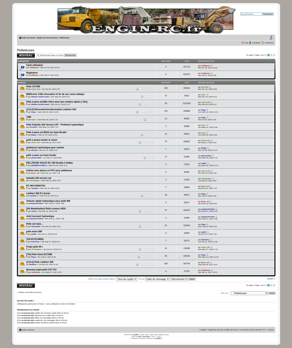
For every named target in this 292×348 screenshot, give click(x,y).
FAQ (246, 43)
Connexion (269, 43)
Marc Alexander (144, 336)
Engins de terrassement (47, 38)
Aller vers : (225, 293)
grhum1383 (36, 158)
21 (153, 89)
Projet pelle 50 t (34, 246)
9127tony (35, 242)
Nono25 (204, 87)
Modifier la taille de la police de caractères (271, 38)
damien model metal (40, 97)
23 (149, 112)
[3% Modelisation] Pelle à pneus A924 (46, 208)
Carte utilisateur (34, 65)
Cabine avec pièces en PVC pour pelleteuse (49, 170)
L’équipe (203, 330)
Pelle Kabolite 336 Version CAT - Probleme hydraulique (55, 124)
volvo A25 (35, 89)
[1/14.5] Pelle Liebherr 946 (39, 262)
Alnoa (33, 211)
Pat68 (203, 148)
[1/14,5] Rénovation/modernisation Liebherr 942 (51, 109)
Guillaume (33, 67)
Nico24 (34, 150)
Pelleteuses (64, 38)
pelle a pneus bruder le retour (41, 140)
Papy (33, 112)
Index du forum (28, 38)
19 (146, 89)
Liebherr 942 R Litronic (38, 193)
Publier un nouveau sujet (26, 55)
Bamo (33, 135)
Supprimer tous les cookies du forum (223, 330)
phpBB (135, 335)
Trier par (153, 279)
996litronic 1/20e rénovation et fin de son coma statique (55, 94)
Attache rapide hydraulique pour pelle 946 (48, 201)
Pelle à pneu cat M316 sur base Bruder (46, 132)
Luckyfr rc (33, 196)
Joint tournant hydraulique (40, 216)
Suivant (270, 279)
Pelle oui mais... (34, 224)
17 (146, 264)
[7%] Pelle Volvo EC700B (39, 254)
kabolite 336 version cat (38, 178)
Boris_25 (35, 173)
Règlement (32, 72)
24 (153, 112)
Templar (34, 188)
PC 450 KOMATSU (35, 185)
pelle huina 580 (34, 231)
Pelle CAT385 (33, 86)
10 (153, 257)
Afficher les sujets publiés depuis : (112, 279)
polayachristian (36, 203)
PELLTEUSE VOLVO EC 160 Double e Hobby (49, 163)
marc (203, 95)
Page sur (260, 55)
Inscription (256, 43)
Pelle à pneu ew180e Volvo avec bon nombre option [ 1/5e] (56, 101)
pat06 (33, 234)
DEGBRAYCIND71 (39, 165)
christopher (34, 180)
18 (149, 264)
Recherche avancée (265, 17)
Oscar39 (33, 127)
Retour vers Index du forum (30, 292)
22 (146, 112)
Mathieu (32, 264)
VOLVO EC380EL (35, 239)
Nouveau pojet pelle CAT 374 (41, 269)
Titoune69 (35, 226)
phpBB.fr (158, 338)
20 (149, 89)
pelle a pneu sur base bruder (41, 155)
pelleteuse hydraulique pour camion (45, 147)
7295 (28, 117)
